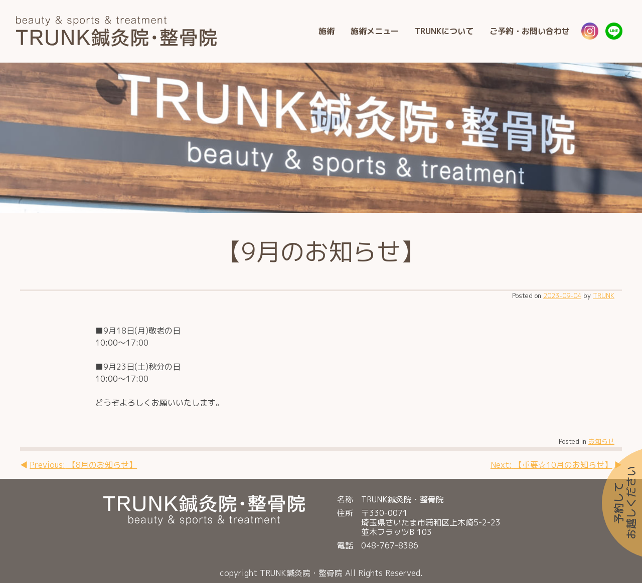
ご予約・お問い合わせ (530, 31)
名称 (345, 499)
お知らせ (601, 441)
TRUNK (603, 295)
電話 (345, 545)
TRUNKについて (444, 31)
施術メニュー (375, 31)
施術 (326, 31)
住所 (345, 513)
